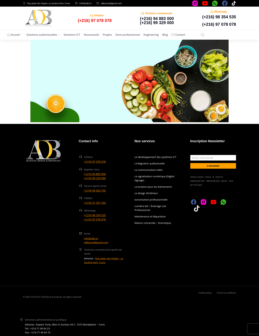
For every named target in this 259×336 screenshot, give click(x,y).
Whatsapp (220, 11)
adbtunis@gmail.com (111, 3)
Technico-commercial (158, 13)
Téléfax (88, 198)
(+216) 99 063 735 (95, 190)
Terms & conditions (226, 292)
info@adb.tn (85, 3)
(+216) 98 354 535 (219, 17)
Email (87, 233)
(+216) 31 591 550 (95, 203)
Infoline (99, 15)
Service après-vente (95, 185)
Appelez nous (92, 169)
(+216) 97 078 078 (219, 24)
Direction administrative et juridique (46, 319)
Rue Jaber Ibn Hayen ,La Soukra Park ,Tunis (48, 3)
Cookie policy (205, 292)
